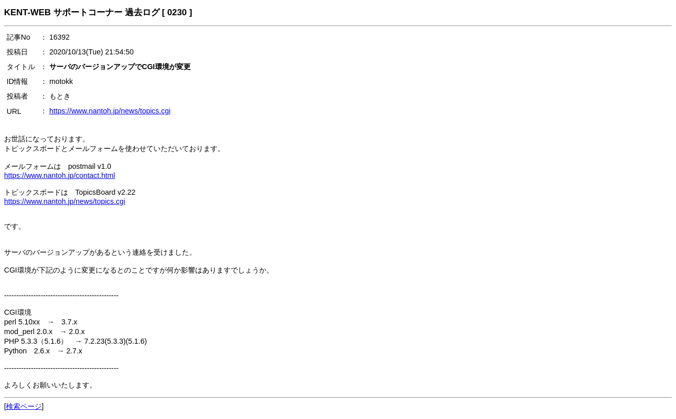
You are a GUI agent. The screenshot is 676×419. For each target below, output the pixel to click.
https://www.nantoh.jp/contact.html (59, 175)
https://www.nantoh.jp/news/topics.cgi (109, 111)
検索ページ (24, 406)
